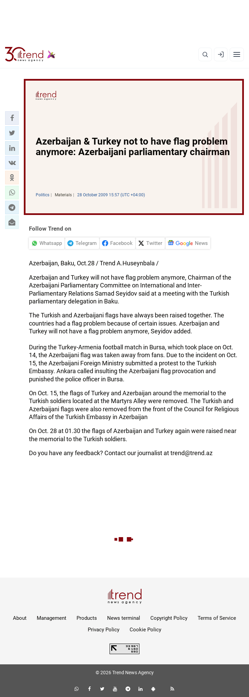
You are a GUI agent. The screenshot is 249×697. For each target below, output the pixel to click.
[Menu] (237, 54)
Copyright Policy (168, 618)
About (20, 618)
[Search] (205, 54)
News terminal (123, 618)
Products (87, 618)
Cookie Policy (145, 630)
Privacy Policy (103, 630)
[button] (12, 118)
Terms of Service (217, 618)
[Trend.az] (30, 54)
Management (51, 618)
